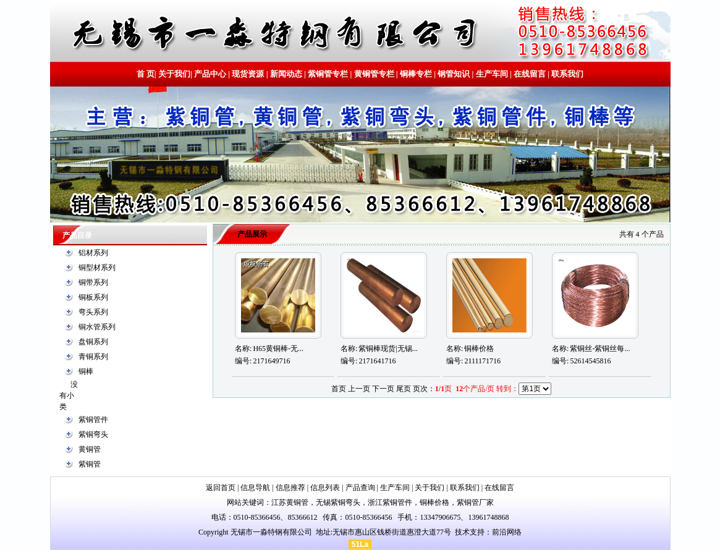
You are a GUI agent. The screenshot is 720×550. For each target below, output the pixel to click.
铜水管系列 (97, 327)
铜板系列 (93, 297)
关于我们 (174, 73)
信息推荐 (290, 487)
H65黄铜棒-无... (278, 348)
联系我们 (566, 73)
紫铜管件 (93, 419)
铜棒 (85, 371)
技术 (462, 532)
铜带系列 (93, 282)
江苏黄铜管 (289, 502)
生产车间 (492, 73)
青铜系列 (93, 356)
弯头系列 (93, 312)
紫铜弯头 (93, 434)
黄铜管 (89, 449)
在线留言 (530, 73)
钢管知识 (454, 73)
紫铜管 (89, 464)
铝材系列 (93, 252)
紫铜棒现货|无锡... (387, 348)
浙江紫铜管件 (390, 502)
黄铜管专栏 (374, 73)
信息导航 (255, 487)
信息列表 (325, 487)
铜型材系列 (97, 267)
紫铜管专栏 (328, 73)
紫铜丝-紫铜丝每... (600, 348)
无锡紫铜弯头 (338, 502)
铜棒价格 (479, 348)
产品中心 (210, 73)
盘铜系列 (93, 341)
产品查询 (360, 487)
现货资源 (248, 73)
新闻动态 (286, 73)
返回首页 (220, 487)
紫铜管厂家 (475, 502)
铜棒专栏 (416, 73)
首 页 (146, 73)
